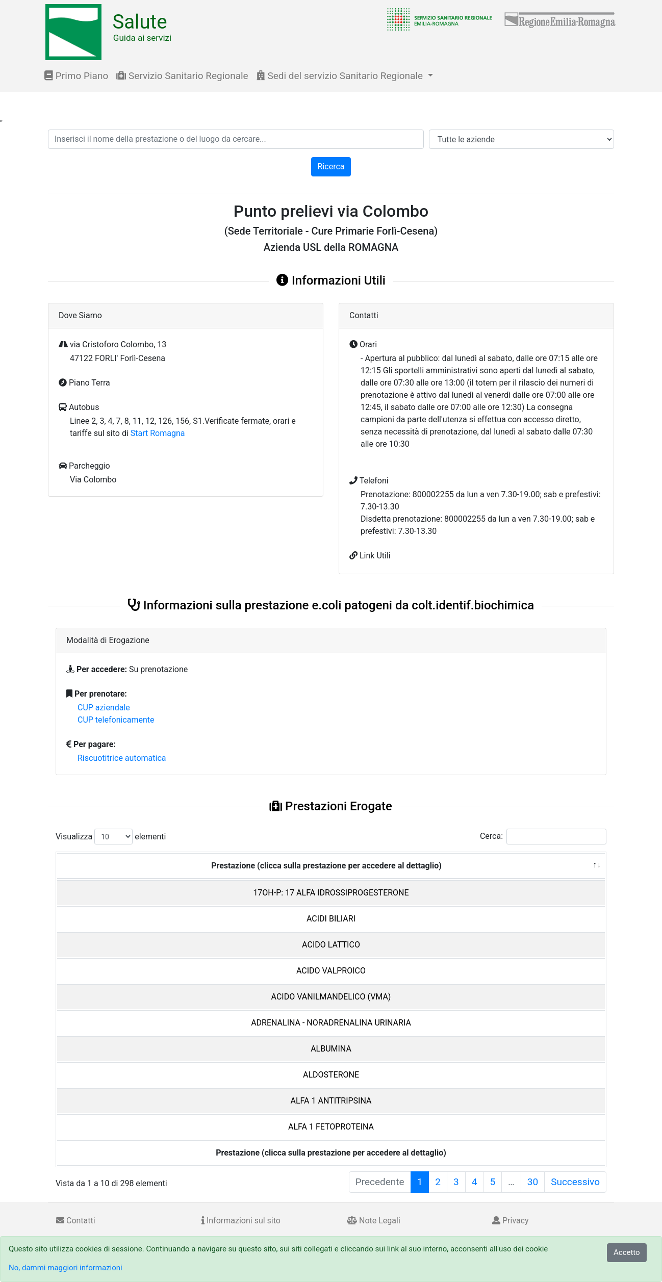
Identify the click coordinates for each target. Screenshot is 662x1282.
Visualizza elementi (111, 836)
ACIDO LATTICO (331, 945)
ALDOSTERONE (331, 1075)
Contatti (75, 1220)
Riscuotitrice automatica (122, 758)
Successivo (575, 1182)
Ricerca (331, 166)
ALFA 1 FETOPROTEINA (331, 1127)
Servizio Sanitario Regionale (182, 76)
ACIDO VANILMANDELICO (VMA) (331, 997)
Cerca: (543, 836)
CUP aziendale (104, 707)
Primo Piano (76, 76)
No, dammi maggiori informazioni (65, 1267)
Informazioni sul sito (241, 1220)
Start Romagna (158, 433)
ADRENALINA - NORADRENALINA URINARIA (331, 1023)
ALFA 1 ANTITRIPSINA (331, 1101)
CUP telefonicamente (116, 720)
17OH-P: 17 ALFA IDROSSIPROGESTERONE (331, 893)
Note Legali (373, 1220)
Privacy (510, 1220)
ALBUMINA (331, 1049)
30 (532, 1182)
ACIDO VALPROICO (331, 971)
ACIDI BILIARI (331, 919)
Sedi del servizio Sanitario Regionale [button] (341, 76)
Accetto (627, 1252)
